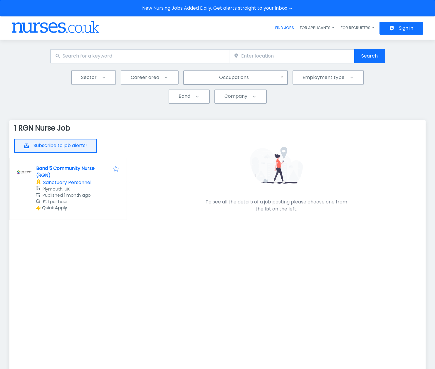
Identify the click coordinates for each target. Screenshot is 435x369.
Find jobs (284, 27)
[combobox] (139, 56)
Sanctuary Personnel (67, 182)
